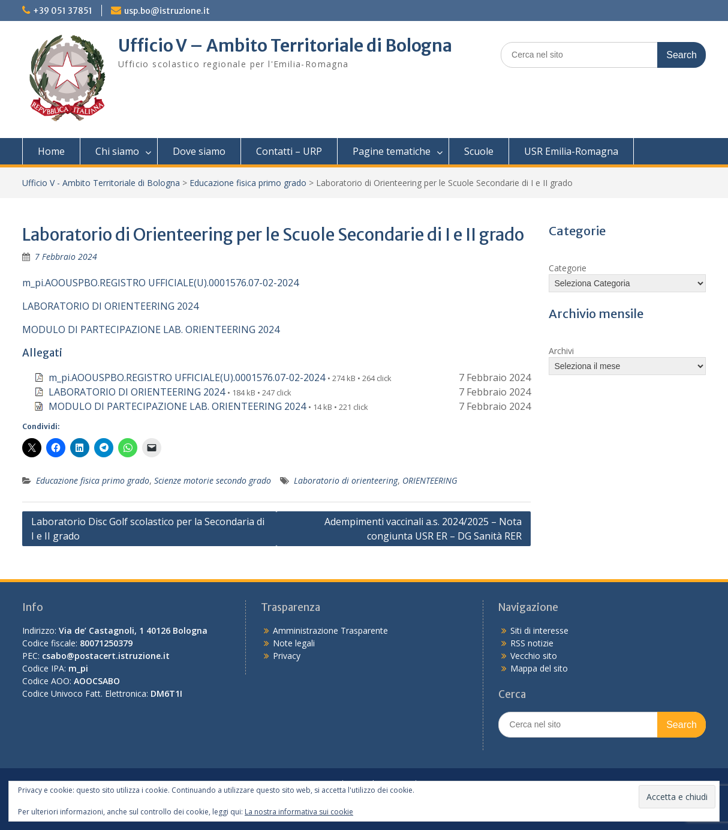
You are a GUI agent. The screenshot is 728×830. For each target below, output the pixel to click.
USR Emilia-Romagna (571, 151)
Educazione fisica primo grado (247, 182)
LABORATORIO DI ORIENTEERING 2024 (110, 306)
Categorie (567, 268)
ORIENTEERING (430, 480)
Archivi (561, 350)
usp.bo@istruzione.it (167, 10)
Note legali (294, 643)
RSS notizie (531, 643)
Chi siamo (117, 151)
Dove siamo (199, 151)
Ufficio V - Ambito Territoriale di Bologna (101, 182)
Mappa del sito (539, 668)
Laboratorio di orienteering (346, 480)
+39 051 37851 (62, 10)
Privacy (286, 655)
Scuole (479, 151)
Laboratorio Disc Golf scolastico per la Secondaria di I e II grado (147, 529)
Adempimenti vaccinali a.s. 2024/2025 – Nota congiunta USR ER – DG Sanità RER (423, 529)
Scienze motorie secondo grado (212, 480)
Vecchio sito (533, 655)
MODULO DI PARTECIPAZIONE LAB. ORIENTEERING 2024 (150, 329)
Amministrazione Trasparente (330, 630)
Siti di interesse (539, 630)
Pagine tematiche (392, 151)
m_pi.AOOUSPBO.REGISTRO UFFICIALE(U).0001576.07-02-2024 (160, 282)
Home (51, 151)
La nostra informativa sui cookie (299, 812)
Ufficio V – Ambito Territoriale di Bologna (285, 45)
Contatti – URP (289, 151)
